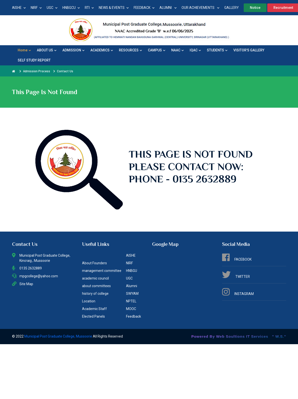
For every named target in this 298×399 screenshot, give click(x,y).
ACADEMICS (101, 50)
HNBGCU (71, 8)
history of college (95, 294)
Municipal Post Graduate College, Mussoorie (58, 336)
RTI (89, 8)
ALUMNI (168, 8)
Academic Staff (94, 309)
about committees (96, 286)
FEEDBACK (144, 8)
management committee (101, 271)
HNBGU (131, 271)
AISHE (19, 8)
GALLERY (231, 8)
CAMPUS (156, 50)
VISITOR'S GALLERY (248, 50)
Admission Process (36, 71)
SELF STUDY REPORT (34, 60)
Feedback (133, 316)
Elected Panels (93, 316)
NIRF (36, 8)
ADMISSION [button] (73, 50)
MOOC (131, 309)
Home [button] (24, 50)
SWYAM (132, 294)
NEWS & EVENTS (114, 8)
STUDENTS (217, 50)
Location (88, 301)
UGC (52, 8)
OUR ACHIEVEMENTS (200, 8)
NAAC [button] (177, 50)
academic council (95, 278)
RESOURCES (130, 50)
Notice (255, 8)
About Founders (94, 263)
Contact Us (65, 71)
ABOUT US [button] (47, 50)
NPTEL (131, 301)
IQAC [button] (195, 50)
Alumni (131, 286)
